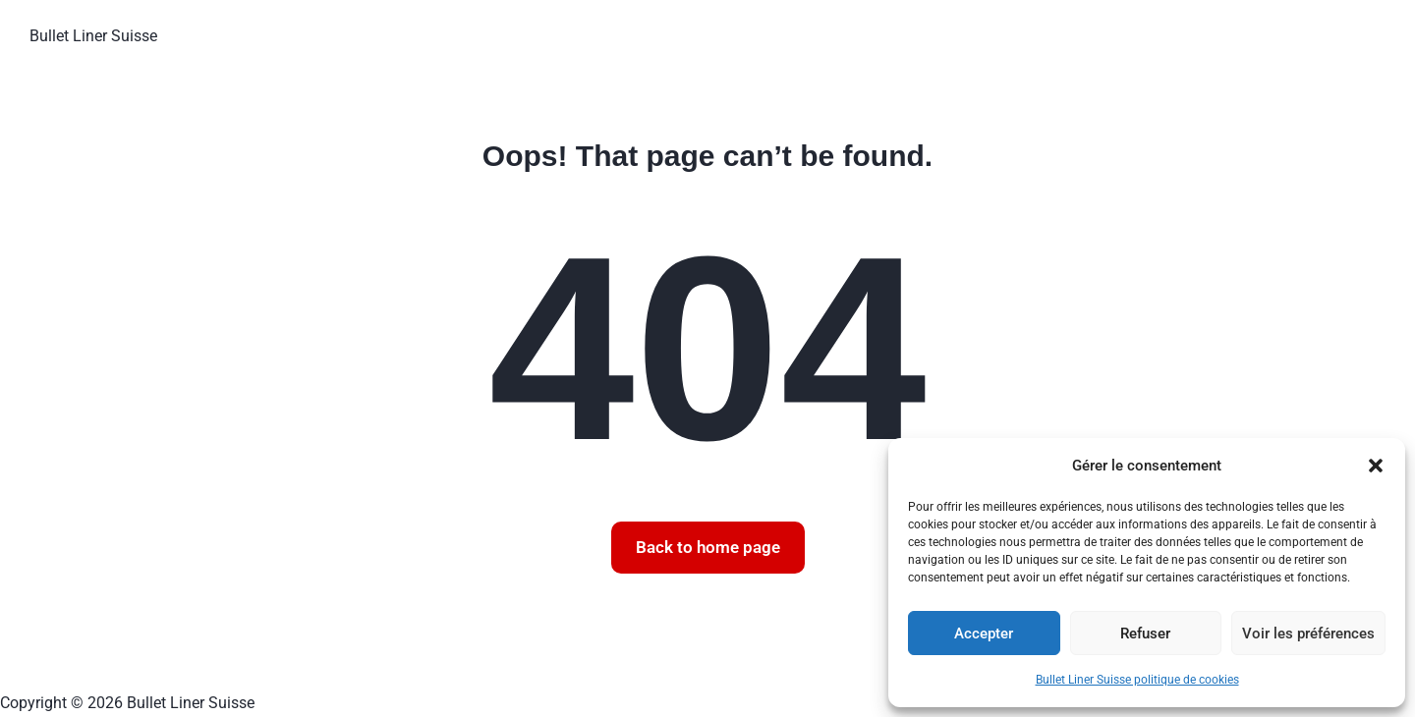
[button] (1376, 465)
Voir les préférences (1308, 633)
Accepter (983, 633)
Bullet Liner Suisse (93, 36)
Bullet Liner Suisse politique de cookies (1137, 680)
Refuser (1145, 633)
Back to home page (708, 547)
